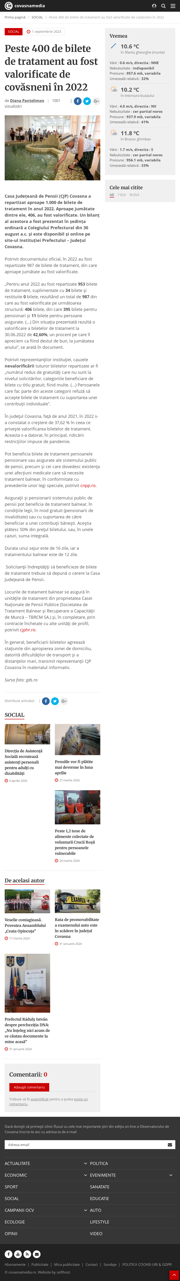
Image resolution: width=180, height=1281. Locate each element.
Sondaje (110, 1264)
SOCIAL (37, 17)
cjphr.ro (27, 630)
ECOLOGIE (15, 1222)
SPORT (11, 1187)
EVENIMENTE (103, 1175)
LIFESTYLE (99, 1222)
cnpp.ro (88, 485)
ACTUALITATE (17, 1163)
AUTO (95, 1210)
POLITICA (99, 1163)
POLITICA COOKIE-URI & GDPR (147, 1264)
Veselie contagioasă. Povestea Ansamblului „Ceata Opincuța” (25, 925)
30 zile (134, 195)
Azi (112, 195)
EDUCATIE (99, 1198)
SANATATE (99, 1187)
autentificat (40, 1099)
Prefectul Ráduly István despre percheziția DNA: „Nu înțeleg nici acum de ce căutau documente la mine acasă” (27, 1030)
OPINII (11, 1233)
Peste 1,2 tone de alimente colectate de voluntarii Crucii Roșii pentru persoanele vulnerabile (75, 842)
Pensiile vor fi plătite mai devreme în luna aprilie (74, 767)
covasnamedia (25, 6)
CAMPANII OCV (19, 1210)
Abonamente (15, 1264)
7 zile (122, 195)
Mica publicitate (67, 1264)
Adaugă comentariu (29, 1087)
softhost (63, 1272)
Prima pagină (15, 17)
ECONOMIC (16, 1175)
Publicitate (39, 1264)
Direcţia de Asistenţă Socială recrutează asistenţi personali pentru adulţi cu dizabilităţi (23, 762)
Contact (92, 1264)
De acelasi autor (25, 880)
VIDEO (96, 1233)
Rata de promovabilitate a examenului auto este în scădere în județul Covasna (77, 928)
